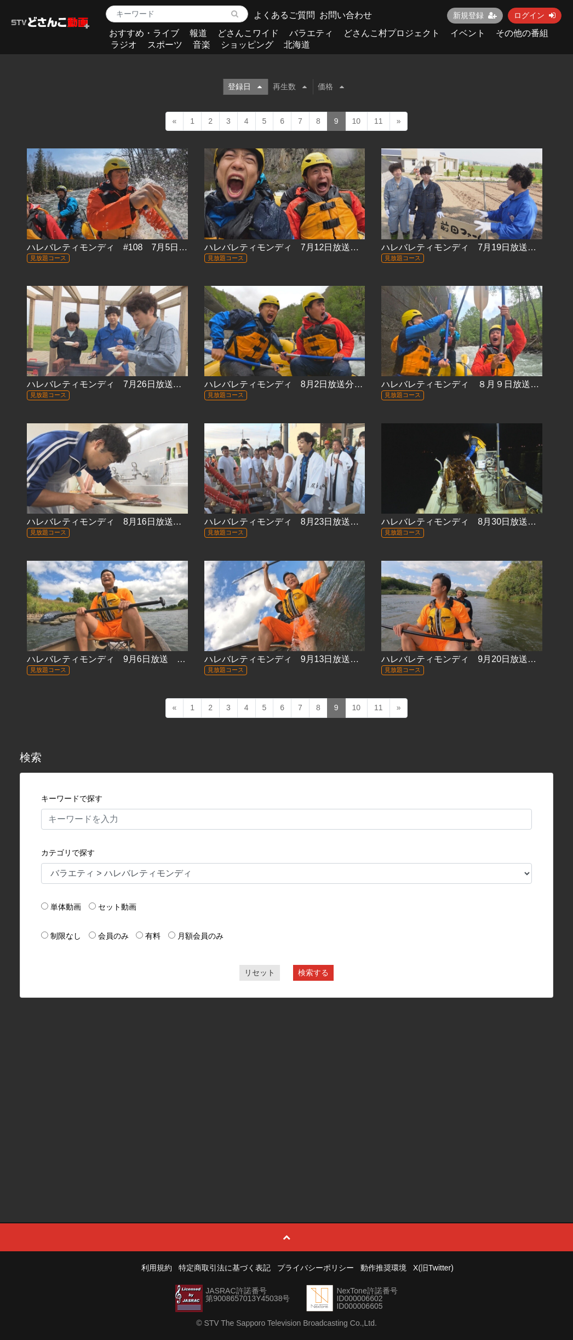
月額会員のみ (200, 935)
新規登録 (475, 15)
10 (356, 121)
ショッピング (247, 44)
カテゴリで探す (68, 852)
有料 (153, 935)
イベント (467, 33)
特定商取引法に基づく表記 (225, 1267)
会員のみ (113, 935)
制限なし (65, 935)
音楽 (201, 44)
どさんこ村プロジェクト (391, 33)
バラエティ (311, 33)
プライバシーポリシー (315, 1267)
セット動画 (117, 906)
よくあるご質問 (284, 15)
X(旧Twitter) (433, 1267)
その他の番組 (522, 33)
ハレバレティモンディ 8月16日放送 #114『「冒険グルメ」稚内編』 (166, 521)
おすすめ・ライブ (144, 33)
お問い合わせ (345, 15)
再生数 (290, 86)
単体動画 (65, 906)
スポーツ (164, 44)
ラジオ (124, 44)
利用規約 (156, 1267)
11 (378, 121)
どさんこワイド (248, 33)
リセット (259, 972)
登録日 (245, 86)
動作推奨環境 (383, 1267)
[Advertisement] (286, 1085)
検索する (313, 972)
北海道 (297, 44)
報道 (198, 33)
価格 (331, 86)
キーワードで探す (71, 798)
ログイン (534, 15)
